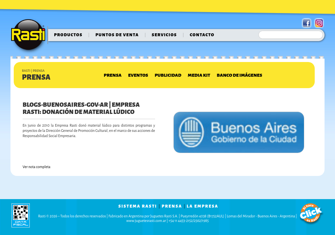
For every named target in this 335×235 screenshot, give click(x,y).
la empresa (203, 206)
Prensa (112, 75)
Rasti (30, 36)
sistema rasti (137, 206)
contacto (202, 35)
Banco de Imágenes (239, 75)
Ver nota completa (36, 167)
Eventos (138, 75)
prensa (172, 206)
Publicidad (168, 75)
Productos (68, 35)
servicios (164, 35)
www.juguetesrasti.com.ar (146, 221)
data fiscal (20, 215)
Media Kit (199, 75)
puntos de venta (117, 35)
